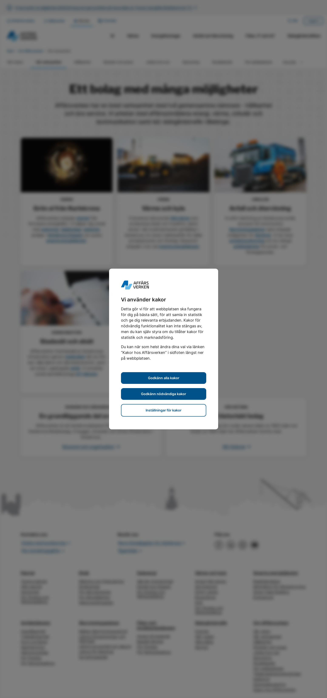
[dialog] (163, 349)
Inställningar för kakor (163, 410)
